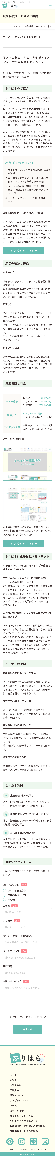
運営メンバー (17, 1095)
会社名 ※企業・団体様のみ (17, 936)
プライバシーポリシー (23, 1017)
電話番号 (7, 966)
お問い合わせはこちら (22, 250)
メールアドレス (15, 951)
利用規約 (23, 1149)
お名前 (10, 905)
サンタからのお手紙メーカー (25, 1121)
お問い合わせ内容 (16, 981)
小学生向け (15, 1085)
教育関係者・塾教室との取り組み (27, 1126)
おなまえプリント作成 (21, 1115)
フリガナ (11, 920)
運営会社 (13, 1149)
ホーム (13, 1075)
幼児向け (14, 1080)
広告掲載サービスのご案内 (24, 1131)
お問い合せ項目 (15, 884)
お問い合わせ (17, 1110)
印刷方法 (14, 1090)
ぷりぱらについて (19, 1100)
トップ (16, 26)
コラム (13, 1105)
